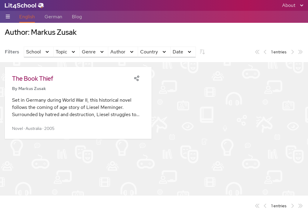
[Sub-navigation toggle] (8, 17)
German (53, 17)
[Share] (136, 77)
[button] (78, 103)
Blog (77, 17)
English (27, 17)
